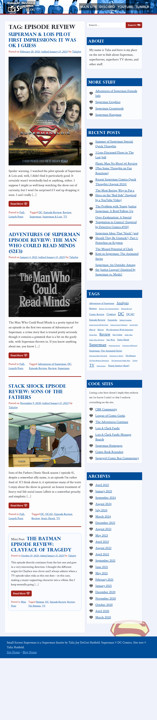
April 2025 (120, 547)
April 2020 (120, 673)
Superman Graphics (125, 106)
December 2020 (123, 654)
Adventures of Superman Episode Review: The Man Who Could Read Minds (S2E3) (50, 230)
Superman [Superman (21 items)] (130, 392)
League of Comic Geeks (128, 472)
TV (57, 207)
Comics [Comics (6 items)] (129, 357)
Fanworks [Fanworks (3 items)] (141, 362)
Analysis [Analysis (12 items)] (113, 345)
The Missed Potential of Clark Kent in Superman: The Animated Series (129, 286)
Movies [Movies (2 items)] (110, 377)
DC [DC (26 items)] (139, 356)
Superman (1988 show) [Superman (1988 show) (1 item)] (128, 398)
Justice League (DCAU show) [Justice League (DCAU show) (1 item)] (131, 367)
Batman (44, 585)
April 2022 (120, 616)
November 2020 (123, 660)
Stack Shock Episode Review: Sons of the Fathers (48, 382)
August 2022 (121, 610)
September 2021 (123, 622)
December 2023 (123, 584)
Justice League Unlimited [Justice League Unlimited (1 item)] (115, 372)
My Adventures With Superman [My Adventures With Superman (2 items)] (129, 377)
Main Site (88, 7)
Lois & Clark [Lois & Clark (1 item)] (130, 372)
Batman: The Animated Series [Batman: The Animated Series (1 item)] (117, 351)
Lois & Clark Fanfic (125, 485)
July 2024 (119, 572)
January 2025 (121, 553)
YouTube (125, 7)
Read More (20, 194)
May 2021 (119, 635)
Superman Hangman (126, 119)
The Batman (86, 585)
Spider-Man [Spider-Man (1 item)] (111, 387)
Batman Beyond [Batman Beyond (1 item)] (135, 351)
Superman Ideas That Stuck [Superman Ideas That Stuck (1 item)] (116, 408)
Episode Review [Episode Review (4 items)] (126, 362)
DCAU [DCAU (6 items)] (111, 362)
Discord (107, 7)
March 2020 (121, 679)
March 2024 (121, 578)
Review (72, 203)
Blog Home (30, 714)
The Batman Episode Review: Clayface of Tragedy (52, 534)
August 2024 (121, 566)
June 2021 (119, 629)
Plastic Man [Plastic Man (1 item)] (111, 382)
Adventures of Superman (57, 358)
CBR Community (124, 466)
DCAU (55, 507)
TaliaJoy (76, 46)
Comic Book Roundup (127, 509)
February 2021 (122, 641)
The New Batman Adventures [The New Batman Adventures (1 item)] (130, 413)
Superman (83, 203)
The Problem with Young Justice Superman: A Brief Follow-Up (129, 229)
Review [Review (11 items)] (122, 381)
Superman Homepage (127, 502)
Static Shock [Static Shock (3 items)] (113, 392)
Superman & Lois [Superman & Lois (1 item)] (113, 398)
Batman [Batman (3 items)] (125, 345)
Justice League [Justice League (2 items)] (113, 367)
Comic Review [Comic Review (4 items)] (114, 357)
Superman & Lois (44, 207)
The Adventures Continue (129, 479)
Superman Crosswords (127, 112)
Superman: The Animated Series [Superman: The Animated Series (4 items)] (123, 403)
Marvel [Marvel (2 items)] (140, 372)
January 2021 (121, 647)
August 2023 (121, 591)
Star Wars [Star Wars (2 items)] (139, 387)
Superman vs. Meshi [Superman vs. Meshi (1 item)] (134, 408)
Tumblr (142, 7)
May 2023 (119, 597)
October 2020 (122, 666)
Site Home (13, 714)
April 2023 (120, 603)
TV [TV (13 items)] (138, 417)
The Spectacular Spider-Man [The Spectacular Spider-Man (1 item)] (116, 418)
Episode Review (58, 203)
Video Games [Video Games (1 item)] (111, 423)
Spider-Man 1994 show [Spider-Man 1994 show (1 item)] (125, 387)
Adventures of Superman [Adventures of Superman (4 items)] (119, 340)
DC (45, 203)
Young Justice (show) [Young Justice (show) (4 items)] (129, 423)
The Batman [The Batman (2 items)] (112, 412)
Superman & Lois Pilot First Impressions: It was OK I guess (49, 37)
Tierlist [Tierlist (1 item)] (130, 418)
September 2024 (123, 559)
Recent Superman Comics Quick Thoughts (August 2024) (129, 193)
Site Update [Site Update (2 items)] (135, 382)
